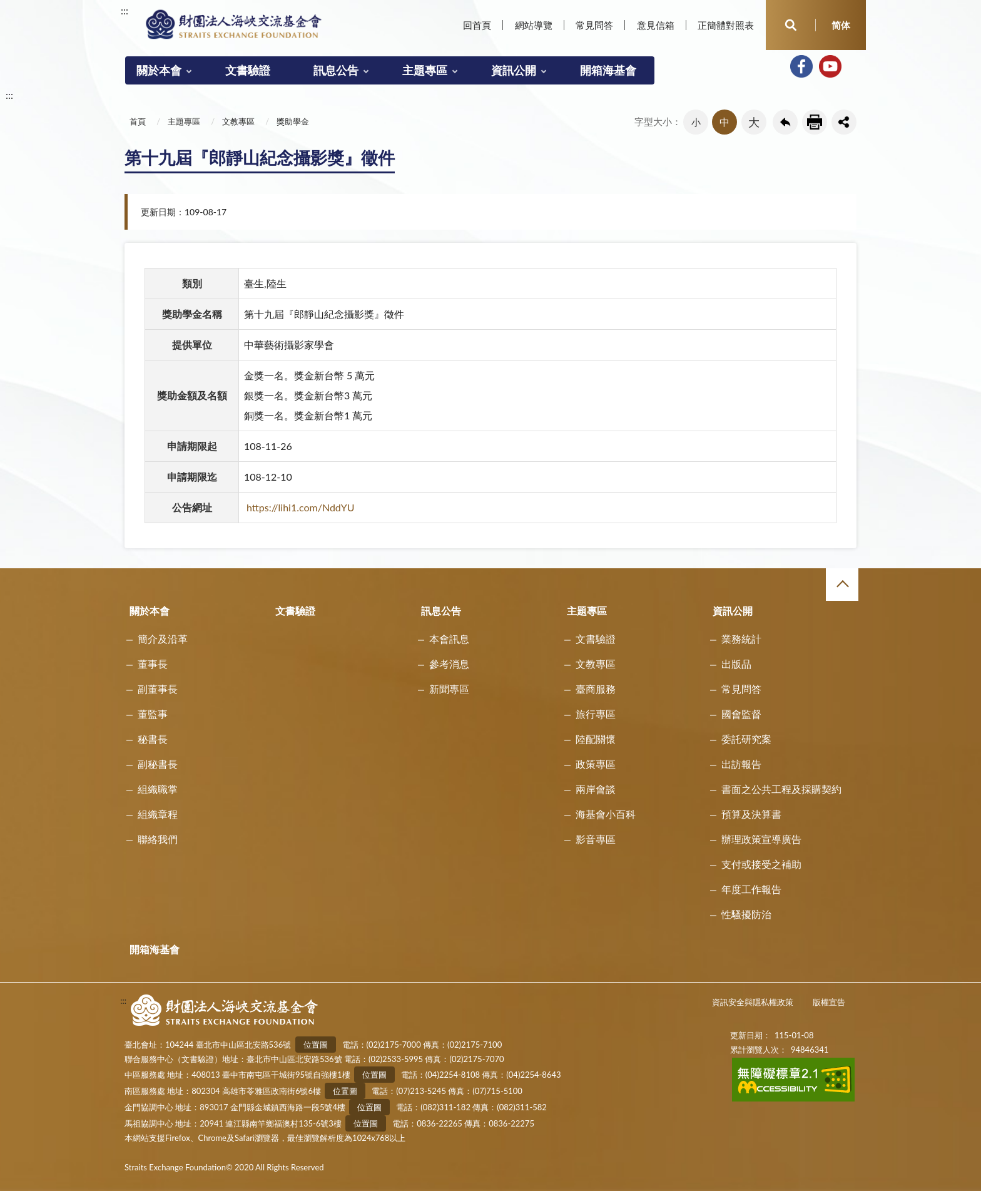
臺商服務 (596, 689)
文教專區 (238, 121)
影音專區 (596, 839)
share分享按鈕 (843, 122)
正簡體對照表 (726, 25)
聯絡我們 (158, 839)
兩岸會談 (596, 789)
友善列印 (814, 122)
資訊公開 (513, 70)
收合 (842, 584)
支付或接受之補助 (761, 864)
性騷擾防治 (746, 914)
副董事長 (158, 689)
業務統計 (741, 639)
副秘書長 (158, 764)
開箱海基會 (608, 70)
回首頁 (477, 25)
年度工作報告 (751, 889)
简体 (840, 25)
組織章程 (158, 814)
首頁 (138, 121)
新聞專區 (449, 689)
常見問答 (594, 25)
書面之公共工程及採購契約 (781, 789)
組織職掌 (158, 789)
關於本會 (158, 70)
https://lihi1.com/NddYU (301, 507)
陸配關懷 (596, 739)
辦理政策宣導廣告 (761, 839)
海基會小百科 (606, 814)
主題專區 (424, 70)
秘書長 (153, 739)
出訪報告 (741, 764)
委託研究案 (746, 739)
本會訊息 (449, 639)
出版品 (736, 664)
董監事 (153, 714)
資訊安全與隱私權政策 (752, 1002)
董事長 (153, 664)
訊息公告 (335, 70)
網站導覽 (533, 25)
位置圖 (315, 1045)
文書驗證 (247, 70)
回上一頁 (785, 122)
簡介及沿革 (163, 639)
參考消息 (449, 664)
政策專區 (596, 764)
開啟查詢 (791, 25)
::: (124, 10)
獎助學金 (293, 121)
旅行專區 (596, 714)
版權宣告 (829, 1002)
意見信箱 (655, 25)
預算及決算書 (751, 814)
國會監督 (741, 714)
